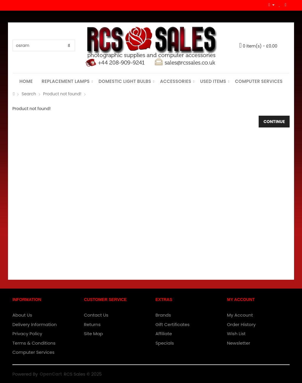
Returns (92, 324)
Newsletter (238, 343)
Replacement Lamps (66, 81)
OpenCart (51, 374)
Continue (274, 122)
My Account (240, 315)
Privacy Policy (27, 333)
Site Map (93, 333)
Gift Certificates (172, 324)
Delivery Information (34, 324)
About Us (22, 315)
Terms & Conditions (33, 343)
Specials (164, 343)
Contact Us (96, 315)
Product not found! (62, 94)
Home (26, 81)
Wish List (236, 333)
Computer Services (259, 81)
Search (29, 94)
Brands (163, 315)
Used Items (213, 81)
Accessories (175, 81)
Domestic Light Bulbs (125, 81)
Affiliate (163, 333)
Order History (241, 324)
